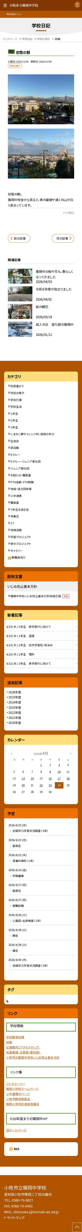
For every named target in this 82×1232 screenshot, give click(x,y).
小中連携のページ (18, 1094)
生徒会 (14, 441)
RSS (16, 1149)
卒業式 (14, 516)
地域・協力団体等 (21, 489)
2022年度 (14, 712)
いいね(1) (68, 212)
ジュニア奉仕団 (19, 468)
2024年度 (14, 702)
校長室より (17, 386)
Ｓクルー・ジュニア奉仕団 (25, 461)
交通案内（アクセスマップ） (23, 1047)
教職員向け (17, 557)
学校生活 (16, 407)
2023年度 (14, 707)
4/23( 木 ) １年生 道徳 (20, 636)
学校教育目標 (15, 1037)
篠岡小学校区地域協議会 (22, 1104)
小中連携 (16, 496)
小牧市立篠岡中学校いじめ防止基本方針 (33, 1057)
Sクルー (15, 455)
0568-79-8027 (22, 1200)
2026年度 (14, 692)
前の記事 (20, 238)
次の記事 (62, 238)
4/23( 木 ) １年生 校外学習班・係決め (29, 645)
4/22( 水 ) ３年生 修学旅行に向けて (28, 663)
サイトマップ (16, 1217)
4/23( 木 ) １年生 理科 (20, 654)
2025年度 (14, 697)
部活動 (14, 448)
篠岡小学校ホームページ (22, 1089)
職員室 (14, 502)
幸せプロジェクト (20, 544)
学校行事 (16, 400)
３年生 (14, 427)
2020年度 (14, 723)
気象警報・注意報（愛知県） (23, 1052)
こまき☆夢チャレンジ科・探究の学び (32, 434)
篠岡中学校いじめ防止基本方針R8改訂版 (39, 596)
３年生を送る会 (19, 509)
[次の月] (70, 753)
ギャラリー (16, 551)
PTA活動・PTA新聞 (22, 482)
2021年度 (14, 718)
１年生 (14, 413)
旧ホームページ (16, 1130)
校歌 (9, 1042)
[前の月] (11, 753)
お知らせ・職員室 (20, 475)
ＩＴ (12, 523)
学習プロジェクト (20, 537)
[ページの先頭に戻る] (77, 1227)
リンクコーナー (15, 1084)
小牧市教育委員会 (18, 1099)
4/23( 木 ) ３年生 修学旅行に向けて (28, 627)
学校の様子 (17, 393)
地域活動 (16, 530)
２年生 (14, 420)
